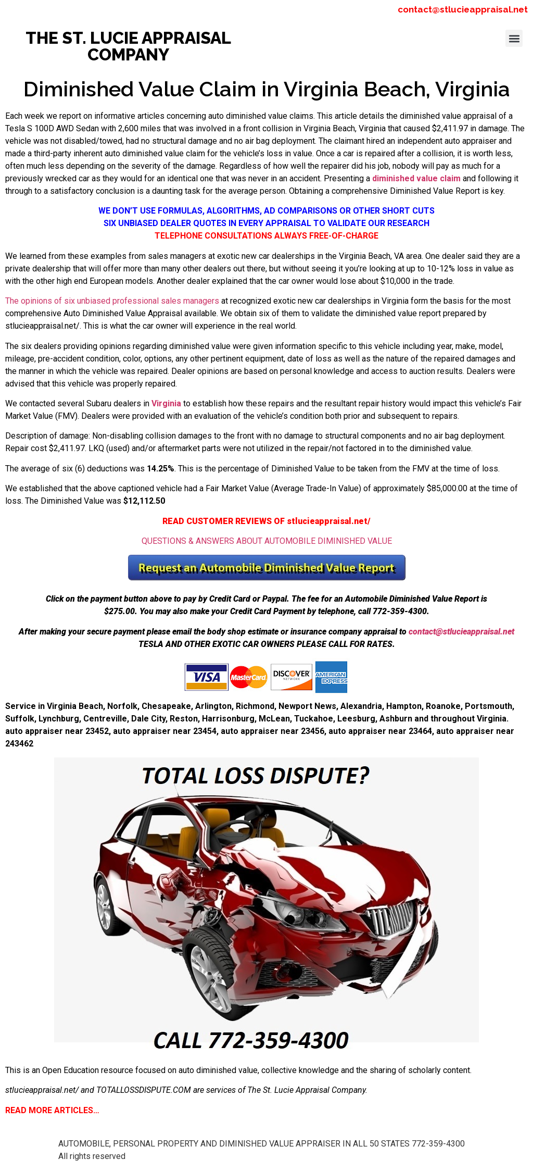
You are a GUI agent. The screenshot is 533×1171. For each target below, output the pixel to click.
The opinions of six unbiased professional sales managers (112, 301)
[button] (514, 38)
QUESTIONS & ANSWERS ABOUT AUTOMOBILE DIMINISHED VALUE (267, 541)
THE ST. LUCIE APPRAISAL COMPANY (128, 46)
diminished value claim (416, 178)
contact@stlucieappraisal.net (463, 9)
